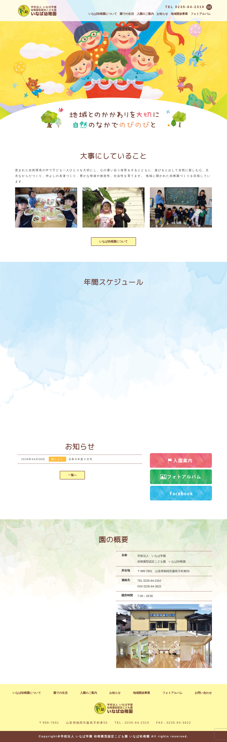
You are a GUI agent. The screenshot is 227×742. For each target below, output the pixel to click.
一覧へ (72, 475)
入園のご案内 (145, 13)
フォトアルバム (201, 13)
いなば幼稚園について (102, 13)
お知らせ (162, 13)
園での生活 (127, 13)
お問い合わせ (203, 692)
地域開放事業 (179, 13)
